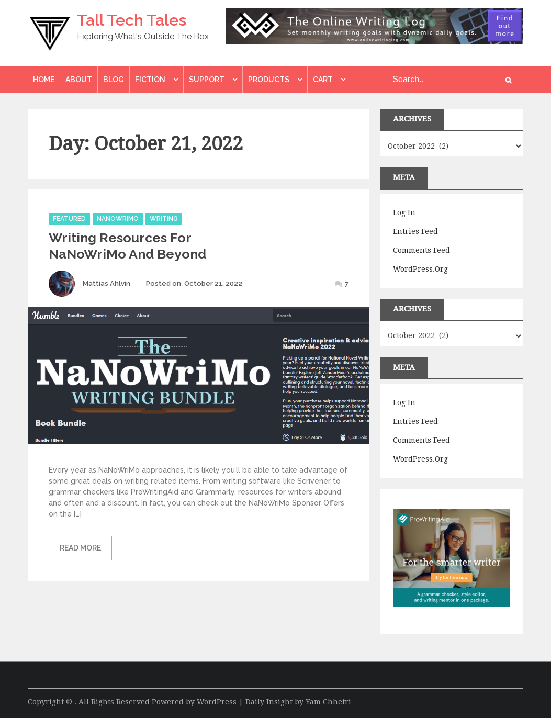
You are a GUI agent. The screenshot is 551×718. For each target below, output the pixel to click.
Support (206, 79)
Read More (80, 548)
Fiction (150, 79)
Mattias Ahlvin (106, 283)
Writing (164, 218)
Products (268, 79)
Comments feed (421, 250)
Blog (113, 79)
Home (43, 79)
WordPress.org (420, 269)
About (78, 79)
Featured (69, 218)
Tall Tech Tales (131, 20)
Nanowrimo (118, 218)
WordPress (217, 702)
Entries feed (415, 231)
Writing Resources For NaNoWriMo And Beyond (127, 246)
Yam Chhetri (328, 702)
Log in (404, 212)
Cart (323, 79)
